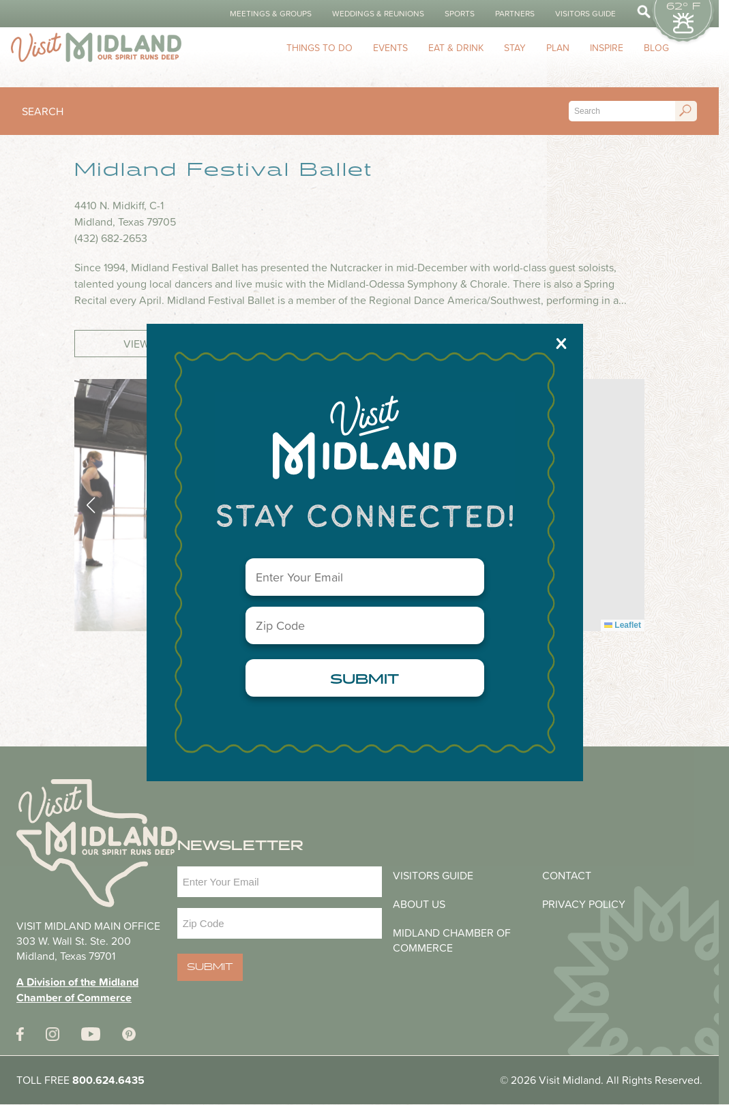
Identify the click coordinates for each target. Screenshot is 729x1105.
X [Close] (561, 342)
